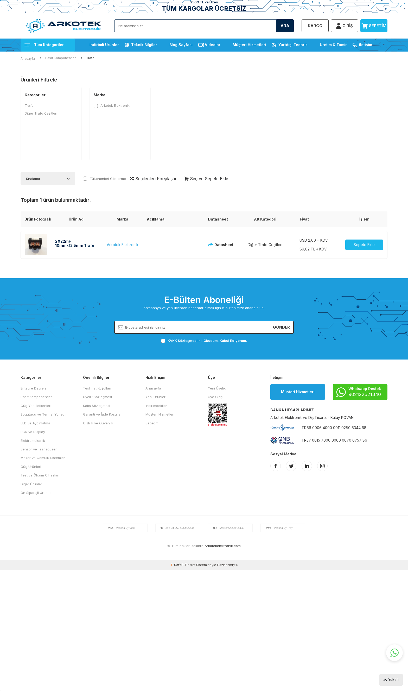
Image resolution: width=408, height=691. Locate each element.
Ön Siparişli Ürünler (36, 493)
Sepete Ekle (364, 244)
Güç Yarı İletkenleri (36, 406)
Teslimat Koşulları (97, 388)
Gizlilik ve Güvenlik (98, 423)
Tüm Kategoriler (44, 44)
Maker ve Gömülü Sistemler (43, 458)
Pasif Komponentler (60, 58)
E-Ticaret (188, 565)
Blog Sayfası (181, 44)
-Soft (175, 565)
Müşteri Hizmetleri (249, 44)
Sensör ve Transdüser (39, 449)
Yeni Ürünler (155, 397)
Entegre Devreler (34, 388)
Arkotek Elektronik (112, 105)
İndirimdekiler (156, 406)
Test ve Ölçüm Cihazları (40, 475)
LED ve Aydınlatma (35, 423)
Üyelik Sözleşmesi (97, 397)
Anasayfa (28, 58)
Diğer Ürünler (31, 484)
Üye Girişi (215, 397)
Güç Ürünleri (31, 466)
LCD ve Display (33, 432)
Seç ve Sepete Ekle (206, 178)
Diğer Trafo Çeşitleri (41, 113)
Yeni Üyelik (217, 388)
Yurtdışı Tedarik (293, 44)
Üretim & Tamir (333, 44)
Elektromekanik (33, 440)
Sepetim (151, 423)
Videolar (212, 44)
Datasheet (219, 244)
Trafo (29, 105)
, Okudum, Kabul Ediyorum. (204, 340)
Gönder (281, 327)
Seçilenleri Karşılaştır (153, 178)
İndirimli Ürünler (104, 44)
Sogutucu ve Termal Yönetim (44, 414)
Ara (284, 25)
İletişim (365, 44)
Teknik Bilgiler (144, 44)
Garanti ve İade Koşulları (103, 414)
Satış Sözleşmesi (96, 406)
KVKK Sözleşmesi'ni (185, 340)
